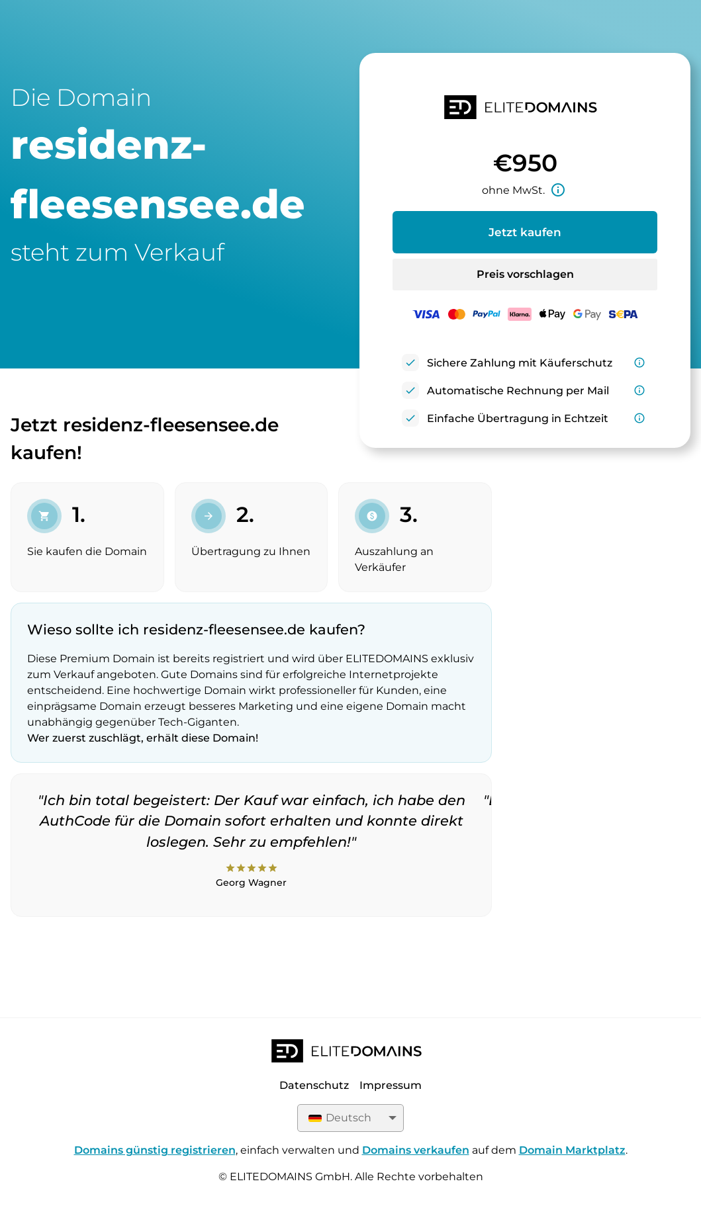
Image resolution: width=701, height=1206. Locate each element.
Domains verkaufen (415, 1150)
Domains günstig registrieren (155, 1150)
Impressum (390, 1085)
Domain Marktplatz (572, 1150)
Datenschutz (314, 1085)
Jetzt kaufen (525, 232)
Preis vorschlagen (525, 274)
